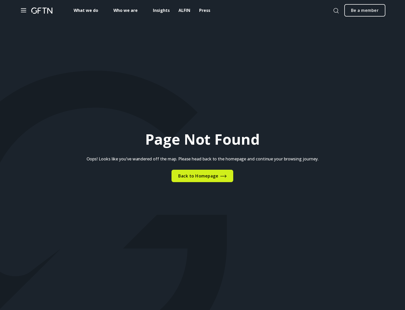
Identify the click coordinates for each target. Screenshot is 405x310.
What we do (86, 10)
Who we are (125, 10)
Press (204, 10)
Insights (161, 10)
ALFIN (184, 10)
